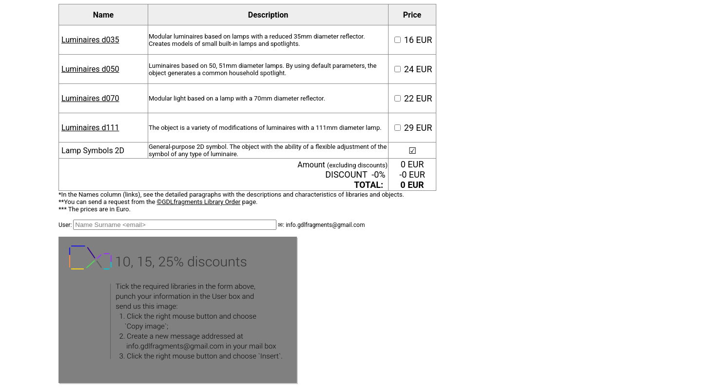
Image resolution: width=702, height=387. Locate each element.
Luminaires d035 (90, 39)
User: (65, 225)
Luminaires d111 (90, 127)
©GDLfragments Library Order (199, 201)
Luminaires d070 (90, 98)
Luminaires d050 (90, 69)
